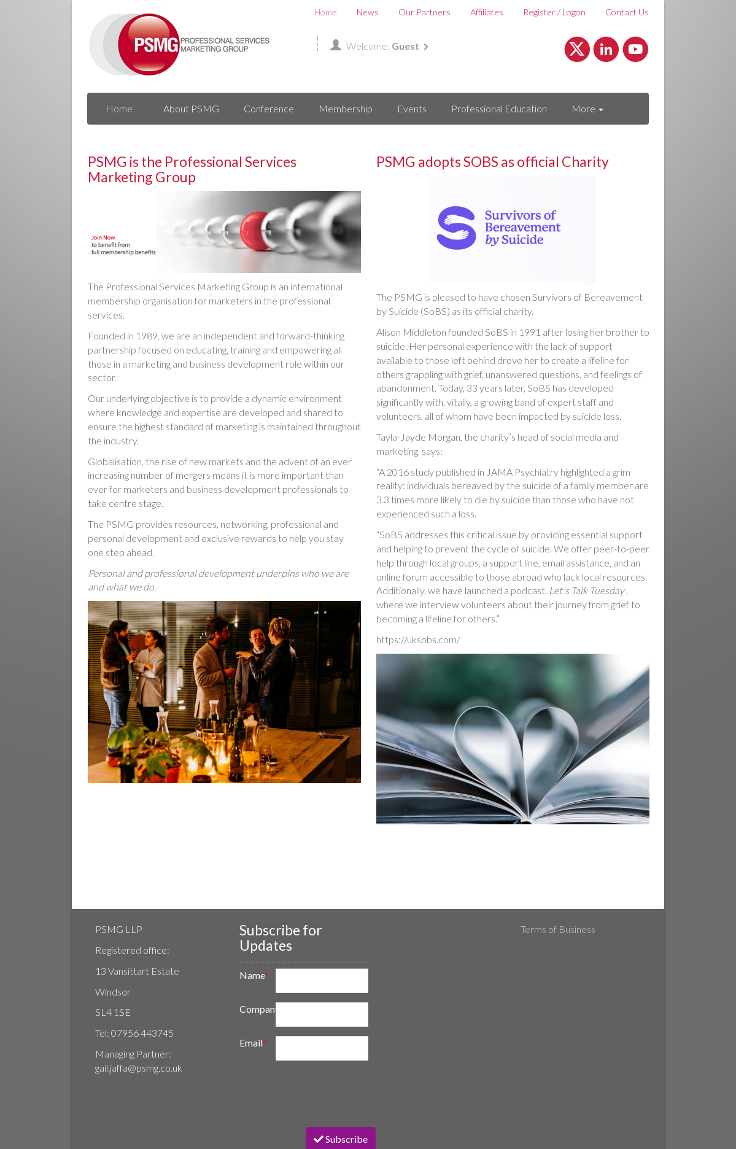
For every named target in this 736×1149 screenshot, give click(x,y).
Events (412, 108)
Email (253, 1042)
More (587, 108)
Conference (269, 108)
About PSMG (191, 108)
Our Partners (424, 12)
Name (253, 975)
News (368, 12)
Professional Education (499, 108)
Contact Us (627, 12)
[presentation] (325, 1094)
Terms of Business (558, 929)
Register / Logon (554, 12)
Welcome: (379, 46)
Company (253, 1009)
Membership (346, 108)
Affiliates (486, 12)
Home (325, 12)
